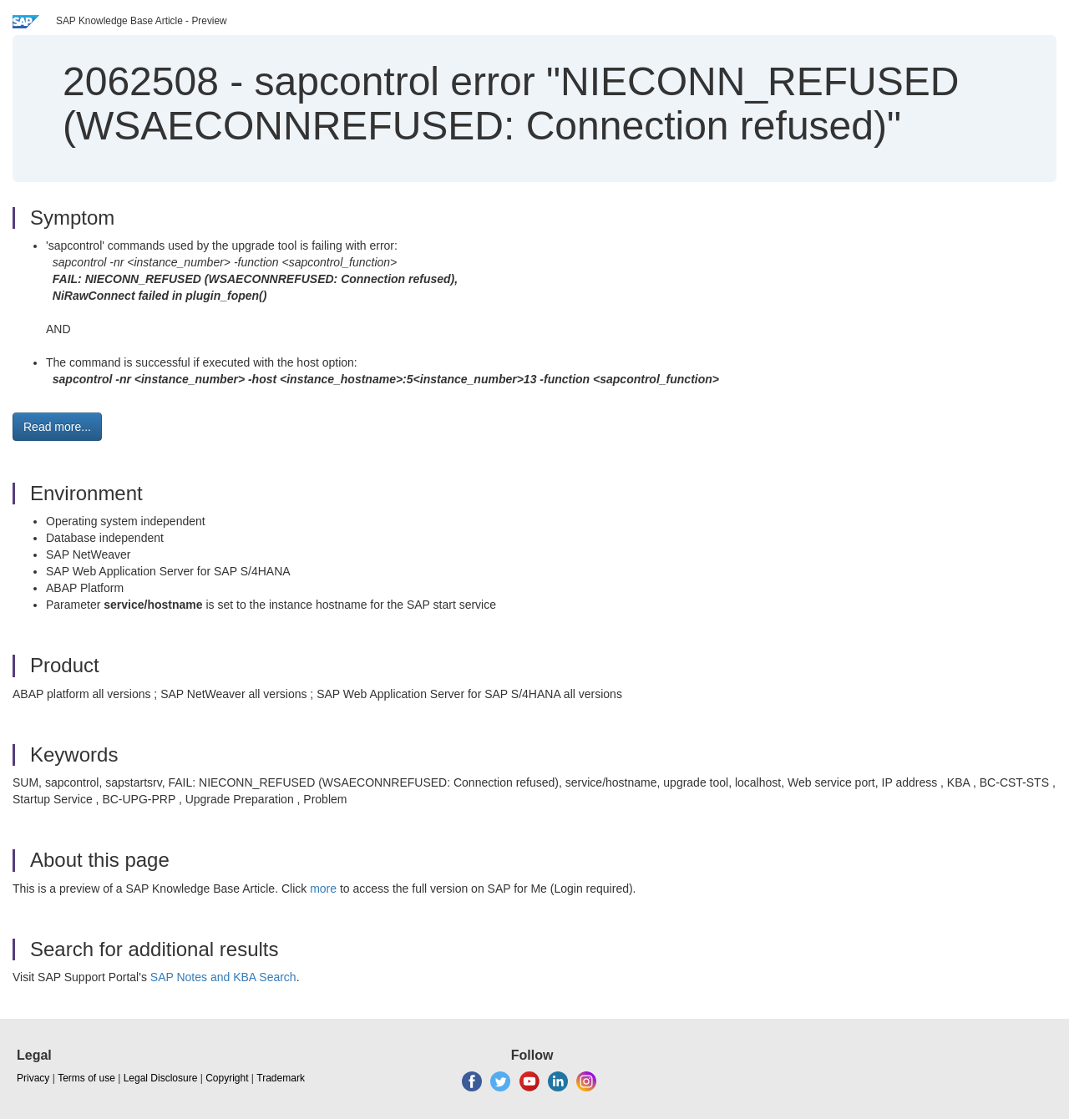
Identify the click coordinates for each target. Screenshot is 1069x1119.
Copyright (226, 1078)
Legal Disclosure (161, 1078)
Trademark (280, 1078)
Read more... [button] (57, 426)
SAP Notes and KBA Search (223, 977)
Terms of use (86, 1078)
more (323, 888)
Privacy (33, 1078)
